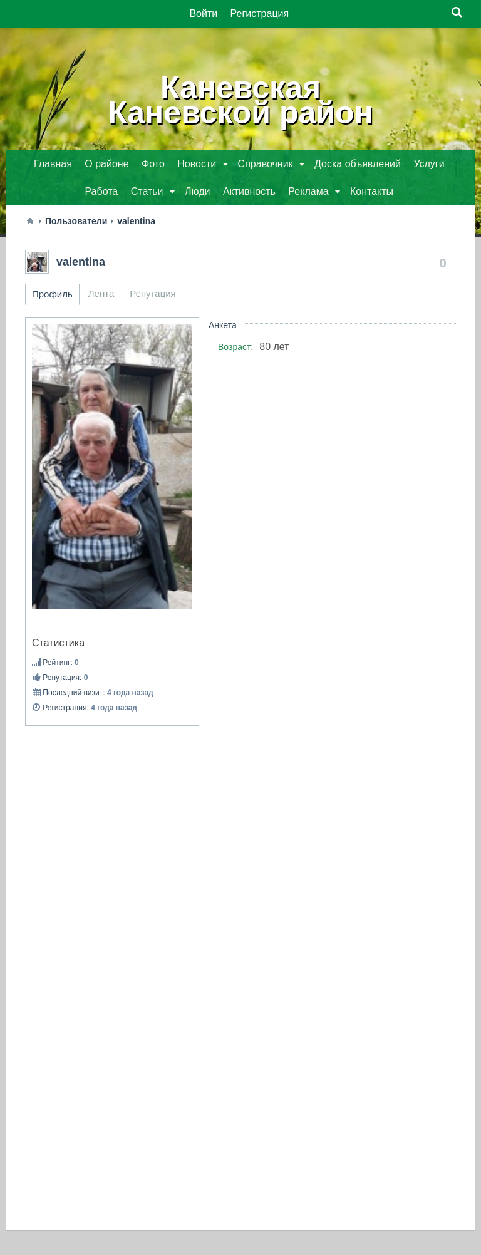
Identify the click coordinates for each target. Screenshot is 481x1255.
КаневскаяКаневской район (240, 100)
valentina (80, 262)
